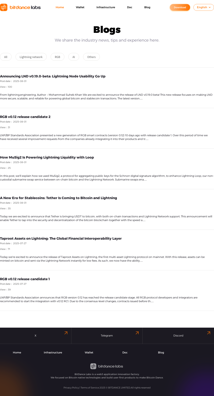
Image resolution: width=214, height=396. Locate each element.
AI (74, 56)
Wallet (89, 352)
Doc (125, 352)
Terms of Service (90, 387)
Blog (161, 352)
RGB (57, 56)
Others (91, 56)
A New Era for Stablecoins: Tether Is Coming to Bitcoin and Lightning (58, 198)
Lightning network (31, 56)
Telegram (120, 333)
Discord (192, 333)
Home (17, 352)
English (203, 7)
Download (180, 7)
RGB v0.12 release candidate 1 (25, 279)
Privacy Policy (71, 387)
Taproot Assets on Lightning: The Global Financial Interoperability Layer (61, 238)
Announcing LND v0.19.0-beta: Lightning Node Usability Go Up (52, 76)
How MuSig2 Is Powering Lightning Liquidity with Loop (47, 157)
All (5, 56)
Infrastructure (53, 352)
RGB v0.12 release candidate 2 (25, 117)
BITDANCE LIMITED (119, 387)
